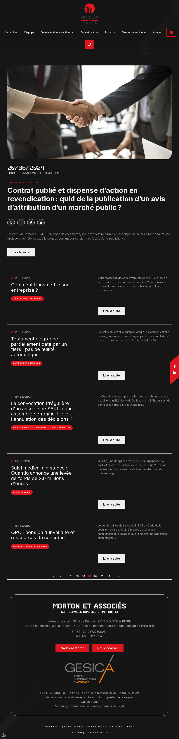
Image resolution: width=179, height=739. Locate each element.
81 (89, 576)
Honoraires (51, 726)
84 (108, 576)
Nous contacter (72, 648)
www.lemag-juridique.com (40, 173)
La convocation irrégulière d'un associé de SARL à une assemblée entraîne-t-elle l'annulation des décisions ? (42, 411)
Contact (157, 32)
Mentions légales (96, 726)
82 (95, 576)
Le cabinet (11, 32)
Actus (108, 32)
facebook (175, 366)
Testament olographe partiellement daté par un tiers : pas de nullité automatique (39, 346)
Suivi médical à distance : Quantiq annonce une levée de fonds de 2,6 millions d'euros (41, 475)
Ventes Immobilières (134, 32)
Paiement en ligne (171, 32)
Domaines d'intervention (55, 32)
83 (102, 576)
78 (70, 576)
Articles (130, 726)
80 (83, 576)
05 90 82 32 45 (89, 44)
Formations (87, 32)
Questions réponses (72, 726)
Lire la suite (21, 252)
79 (77, 576)
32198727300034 (95, 631)
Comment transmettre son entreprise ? (40, 287)
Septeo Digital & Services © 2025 (90, 732)
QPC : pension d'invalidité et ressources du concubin (43, 535)
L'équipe (29, 32)
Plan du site (116, 726)
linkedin (175, 373)
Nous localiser (107, 648)
